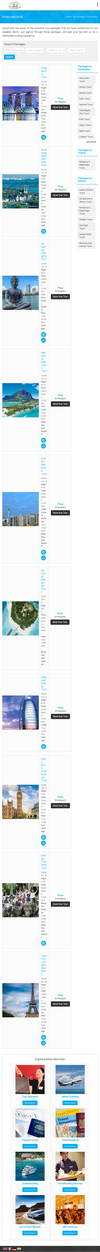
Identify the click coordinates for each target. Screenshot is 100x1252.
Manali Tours (85, 92)
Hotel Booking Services (70, 1183)
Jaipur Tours (85, 125)
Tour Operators (30, 1096)
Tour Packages (78, 16)
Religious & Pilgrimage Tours (84, 164)
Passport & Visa (30, 1140)
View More (91, 141)
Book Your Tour (60, 107)
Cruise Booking (30, 1183)
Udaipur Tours (86, 136)
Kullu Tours (84, 98)
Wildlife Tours (85, 219)
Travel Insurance (70, 1140)
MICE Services (70, 1226)
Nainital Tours (86, 104)
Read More (30, 1102)
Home (68, 16)
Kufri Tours (84, 119)
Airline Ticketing (70, 1096)
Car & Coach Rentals (30, 1226)
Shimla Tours (85, 87)
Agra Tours (84, 130)
